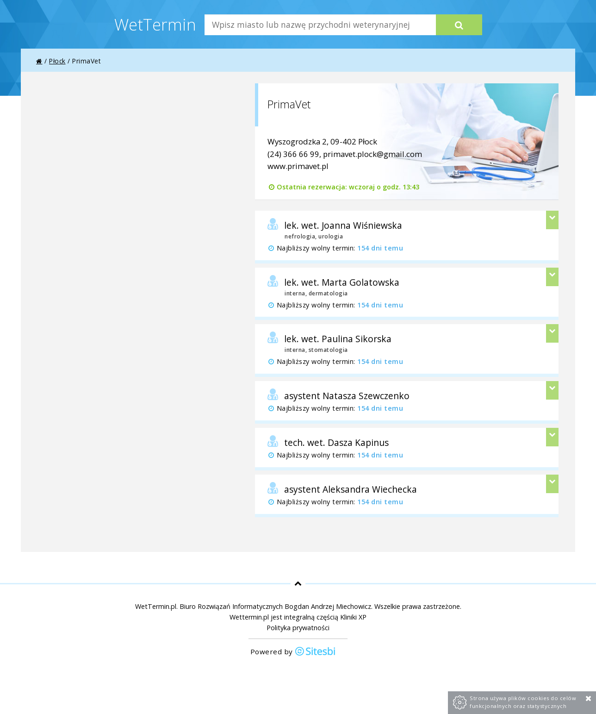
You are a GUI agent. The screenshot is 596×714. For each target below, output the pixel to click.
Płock (57, 60)
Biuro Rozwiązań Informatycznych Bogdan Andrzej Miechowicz (275, 606)
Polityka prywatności (298, 627)
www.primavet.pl (298, 166)
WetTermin (155, 24)
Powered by (293, 652)
